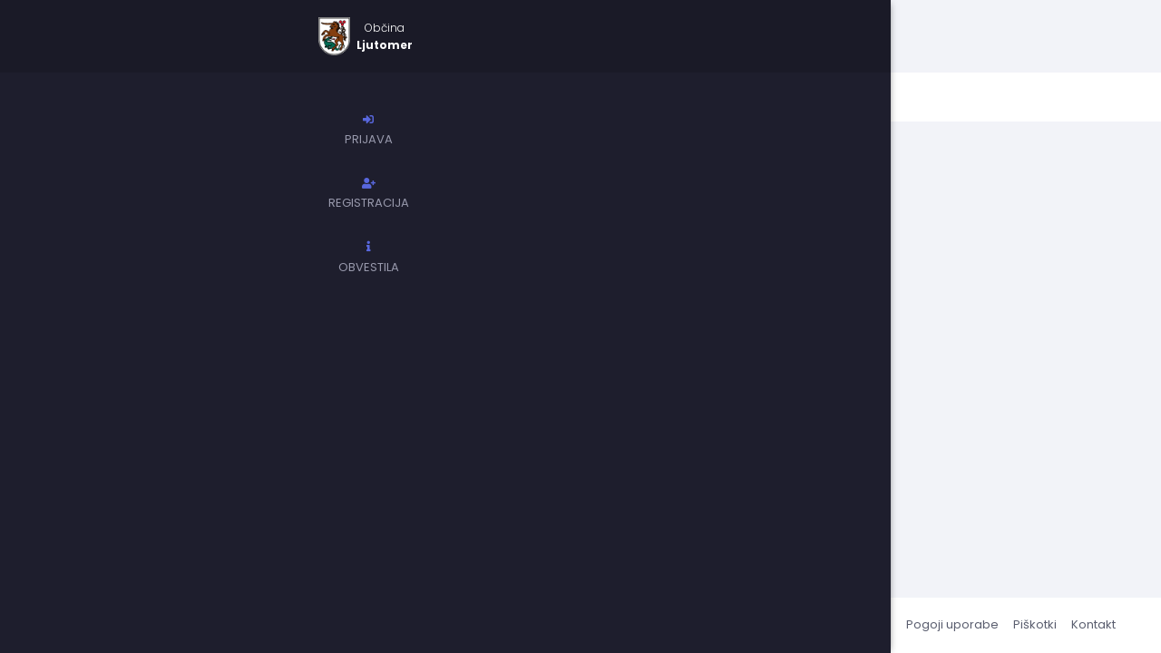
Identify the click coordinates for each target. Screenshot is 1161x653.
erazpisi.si (282, 624)
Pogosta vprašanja (834, 624)
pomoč (649, 278)
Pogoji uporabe (952, 624)
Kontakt (1093, 624)
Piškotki (1035, 624)
